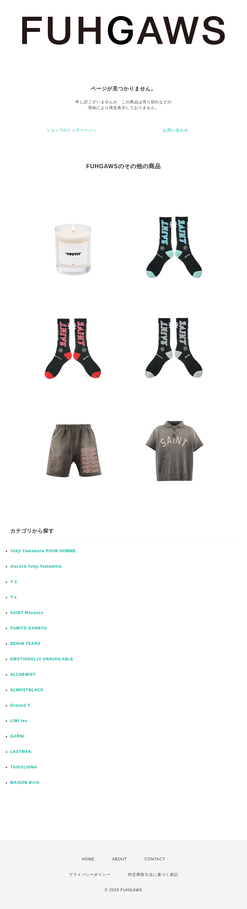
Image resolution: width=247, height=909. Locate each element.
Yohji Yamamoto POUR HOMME (43, 551)
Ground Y (20, 705)
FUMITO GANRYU (28, 628)
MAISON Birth (25, 782)
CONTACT (154, 859)
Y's (13, 597)
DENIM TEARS (25, 643)
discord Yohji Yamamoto (36, 566)
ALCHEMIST (23, 674)
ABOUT (119, 859)
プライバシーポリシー (90, 874)
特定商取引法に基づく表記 (153, 874)
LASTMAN (21, 751)
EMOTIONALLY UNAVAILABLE (42, 659)
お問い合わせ (175, 130)
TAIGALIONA (23, 767)
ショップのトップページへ (71, 130)
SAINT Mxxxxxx (26, 613)
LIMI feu (18, 721)
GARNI (17, 736)
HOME (88, 859)
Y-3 (13, 582)
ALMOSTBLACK (27, 690)
